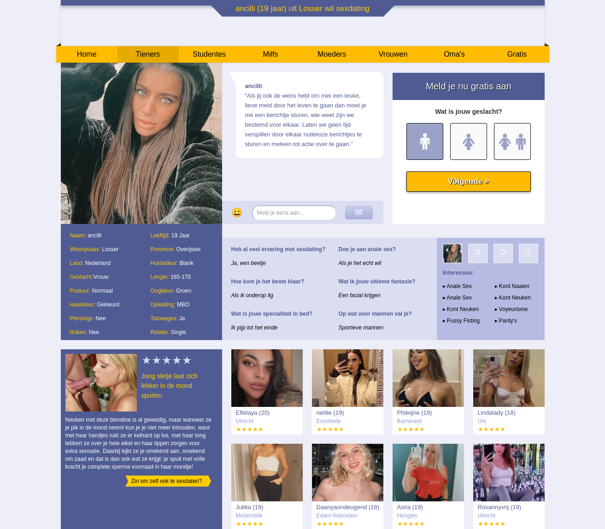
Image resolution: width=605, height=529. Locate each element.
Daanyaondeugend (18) (348, 507)
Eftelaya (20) (253, 412)
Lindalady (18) (497, 412)
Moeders (331, 54)
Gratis (517, 54)
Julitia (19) (250, 507)
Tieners (148, 54)
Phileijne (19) (414, 412)
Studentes (209, 54)
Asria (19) (410, 507)
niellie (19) (330, 412)
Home (87, 54)
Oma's (454, 54)
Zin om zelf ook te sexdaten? (166, 481)
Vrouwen (393, 54)
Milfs (270, 54)
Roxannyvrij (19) (500, 507)
